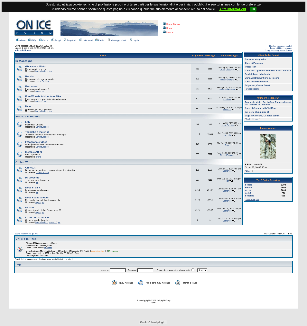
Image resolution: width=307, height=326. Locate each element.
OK (253, 9)
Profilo (99, 40)
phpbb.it (153, 303)
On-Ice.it (30, 167)
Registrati (70, 40)
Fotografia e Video (36, 141)
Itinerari (168, 32)
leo (50, 71)
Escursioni (31, 86)
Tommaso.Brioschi (227, 90)
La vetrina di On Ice (37, 217)
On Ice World (24, 162)
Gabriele (227, 100)
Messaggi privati (117, 40)
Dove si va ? (32, 187)
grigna (38, 91)
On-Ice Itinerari (252, 119)
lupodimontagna (227, 80)
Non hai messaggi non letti (280, 46)
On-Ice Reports (252, 89)
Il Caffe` (30, 207)
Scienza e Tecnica (27, 116)
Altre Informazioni (232, 9)
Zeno (227, 145)
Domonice (227, 171)
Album (20, 40)
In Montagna (24, 60)
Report (168, 28)
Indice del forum (23, 50)
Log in (134, 40)
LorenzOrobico (41, 71)
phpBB (147, 300)
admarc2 (39, 101)
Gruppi (56, 40)
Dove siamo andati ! (37, 197)
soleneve (227, 110)
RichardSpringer (227, 155)
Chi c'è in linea (26, 238)
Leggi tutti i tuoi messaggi (281, 48)
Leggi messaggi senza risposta (278, 50)
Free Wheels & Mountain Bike (43, 96)
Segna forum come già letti (26, 234)
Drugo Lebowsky (227, 70)
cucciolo (227, 135)
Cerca (43, 40)
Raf (227, 181)
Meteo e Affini (33, 151)
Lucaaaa (48, 248)
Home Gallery (171, 24)
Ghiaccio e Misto (35, 66)
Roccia (29, 76)
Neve (28, 106)
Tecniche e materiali (37, 132)
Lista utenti (86, 40)
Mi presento (32, 177)
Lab (27, 122)
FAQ (32, 40)
